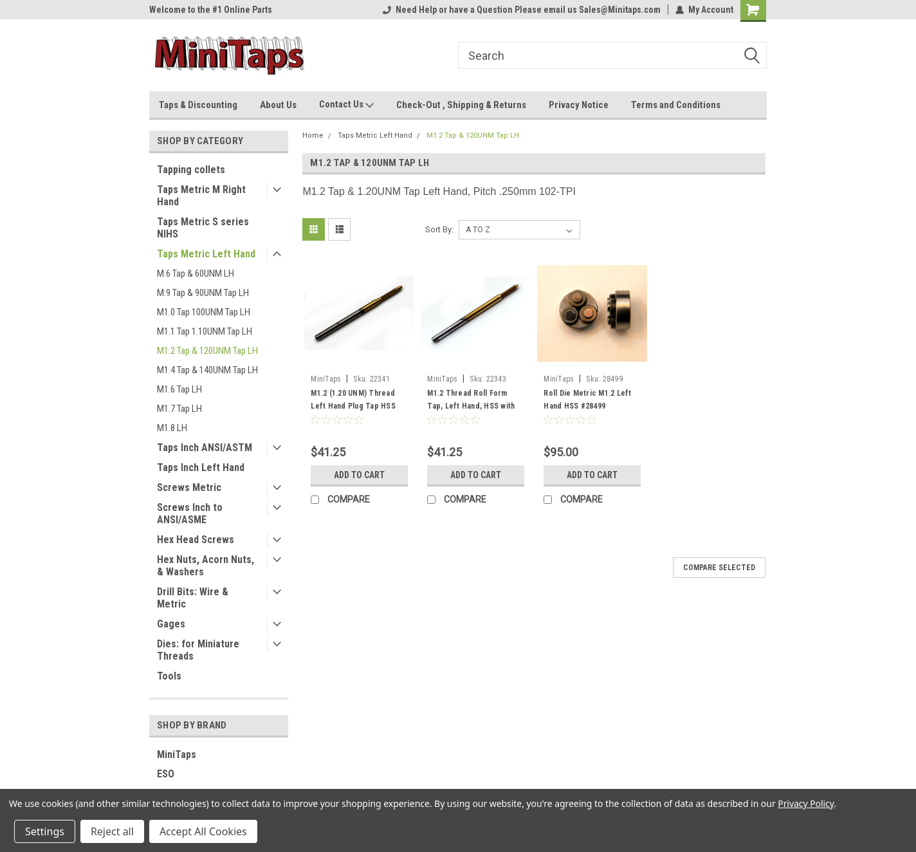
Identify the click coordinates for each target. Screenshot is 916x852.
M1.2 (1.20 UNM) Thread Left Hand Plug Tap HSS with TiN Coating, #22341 (354, 406)
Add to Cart (359, 475)
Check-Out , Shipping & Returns (461, 105)
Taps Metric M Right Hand (201, 195)
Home (313, 135)
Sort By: (439, 229)
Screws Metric (189, 487)
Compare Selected (719, 567)
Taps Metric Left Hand (206, 254)
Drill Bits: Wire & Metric (192, 598)
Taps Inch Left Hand (200, 467)
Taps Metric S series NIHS (203, 228)
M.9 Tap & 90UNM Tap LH (203, 293)
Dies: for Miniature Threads (198, 650)
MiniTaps (176, 754)
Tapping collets (191, 169)
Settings (44, 831)
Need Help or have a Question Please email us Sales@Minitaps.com (522, 10)
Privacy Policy (806, 803)
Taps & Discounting (198, 105)
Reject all (112, 831)
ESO (165, 774)
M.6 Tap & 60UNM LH (195, 273)
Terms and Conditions (675, 105)
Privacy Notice (579, 105)
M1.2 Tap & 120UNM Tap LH (207, 351)
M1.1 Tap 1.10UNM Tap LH (204, 331)
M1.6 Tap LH (179, 389)
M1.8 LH (172, 428)
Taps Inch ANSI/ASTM (204, 447)
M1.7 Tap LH (179, 408)
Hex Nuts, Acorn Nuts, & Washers (205, 565)
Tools (169, 676)
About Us (278, 105)
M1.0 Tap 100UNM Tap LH (203, 312)
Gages (171, 624)
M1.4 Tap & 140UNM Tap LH (207, 370)
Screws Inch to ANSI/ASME (190, 513)
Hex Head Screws (195, 539)
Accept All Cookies (203, 831)
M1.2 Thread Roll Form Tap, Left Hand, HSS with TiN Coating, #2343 (471, 406)
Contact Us (346, 104)
